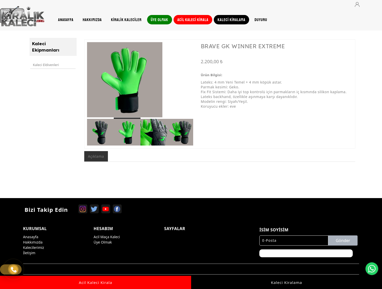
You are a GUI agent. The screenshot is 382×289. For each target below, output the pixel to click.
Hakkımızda (33, 241)
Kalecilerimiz (33, 246)
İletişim (29, 252)
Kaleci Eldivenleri (45, 64)
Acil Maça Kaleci (107, 236)
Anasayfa (30, 236)
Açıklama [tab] (96, 156)
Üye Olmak (103, 241)
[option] (140, 79)
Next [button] (186, 82)
